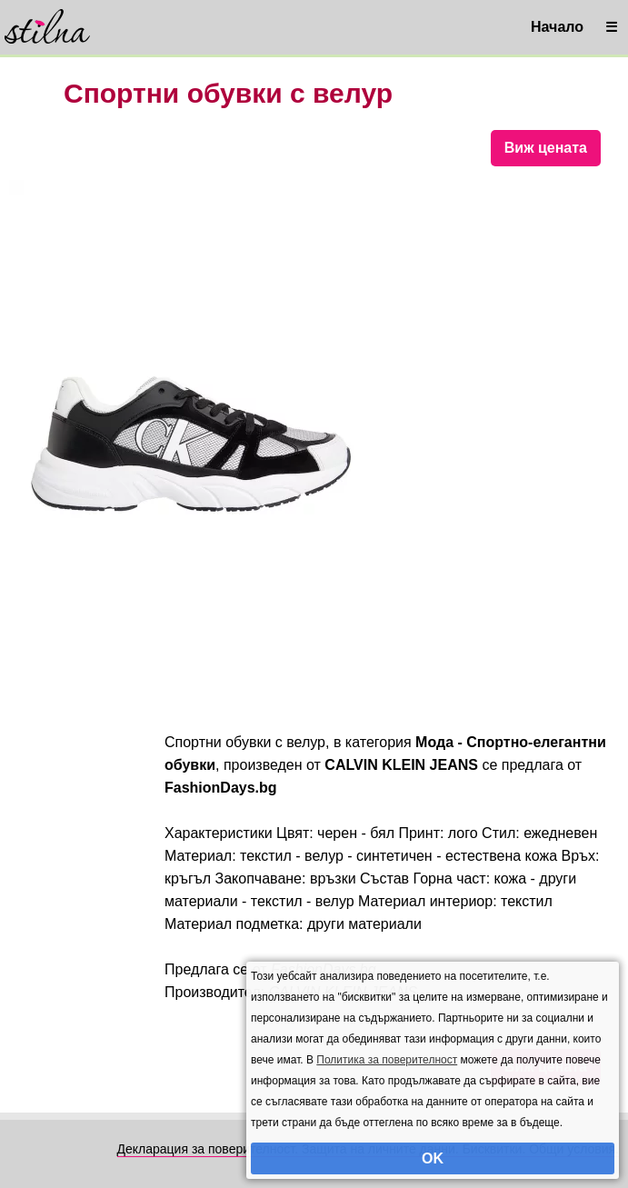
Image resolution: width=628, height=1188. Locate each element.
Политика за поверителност (386, 1059)
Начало (557, 27)
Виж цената (545, 147)
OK (433, 1158)
